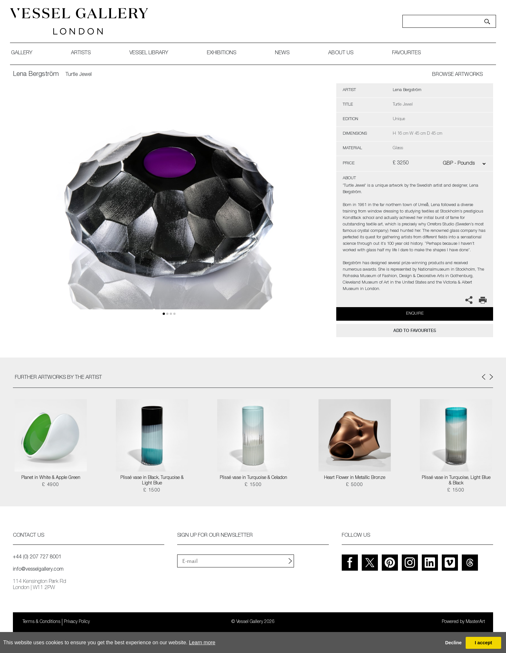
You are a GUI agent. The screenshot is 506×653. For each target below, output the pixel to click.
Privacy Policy (77, 622)
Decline (453, 642)
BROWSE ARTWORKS (457, 75)
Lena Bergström (36, 74)
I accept (483, 642)
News (285, 53)
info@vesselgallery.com (38, 569)
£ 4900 (50, 485)
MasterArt (475, 622)
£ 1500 (151, 490)
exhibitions (224, 53)
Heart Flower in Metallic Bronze (354, 478)
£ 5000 (354, 485)
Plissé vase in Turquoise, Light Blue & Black (456, 481)
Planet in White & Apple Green (50, 478)
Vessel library (151, 53)
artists (84, 53)
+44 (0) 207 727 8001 (37, 557)
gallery (24, 53)
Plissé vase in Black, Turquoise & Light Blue (152, 481)
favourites (409, 53)
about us (343, 53)
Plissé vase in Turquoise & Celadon (253, 478)
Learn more (202, 642)
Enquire (415, 314)
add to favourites (414, 330)
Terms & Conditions (41, 622)
